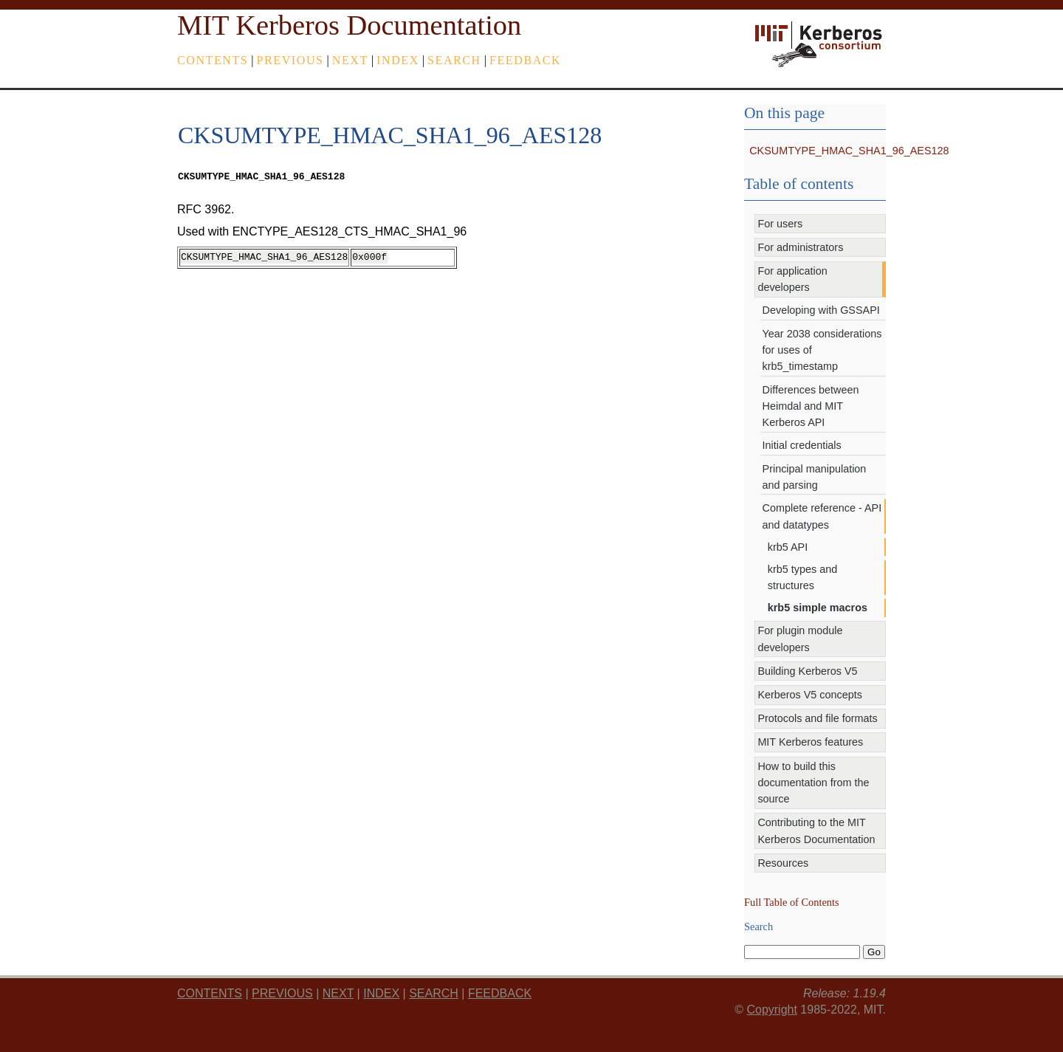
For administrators (800, 247)
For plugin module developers (799, 639)
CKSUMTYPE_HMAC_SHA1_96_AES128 (849, 151)
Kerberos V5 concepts (809, 695)
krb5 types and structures (802, 577)
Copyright (771, 1009)
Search (454, 60)
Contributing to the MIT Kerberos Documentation (816, 830)
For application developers (792, 279)
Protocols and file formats (817, 718)
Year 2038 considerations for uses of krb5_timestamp (822, 350)
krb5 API (788, 547)
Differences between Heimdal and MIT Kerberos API (811, 406)
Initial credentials (802, 445)
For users (779, 224)
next (350, 60)
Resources (782, 863)
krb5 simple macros (817, 607)
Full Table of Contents (791, 902)
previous (290, 60)
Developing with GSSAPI (821, 310)
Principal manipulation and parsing (815, 477)
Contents (212, 60)
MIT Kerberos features (810, 742)
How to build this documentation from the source (813, 782)
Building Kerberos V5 (807, 671)
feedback (525, 60)
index (397, 60)
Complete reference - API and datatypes (822, 516)
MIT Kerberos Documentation (349, 25)
